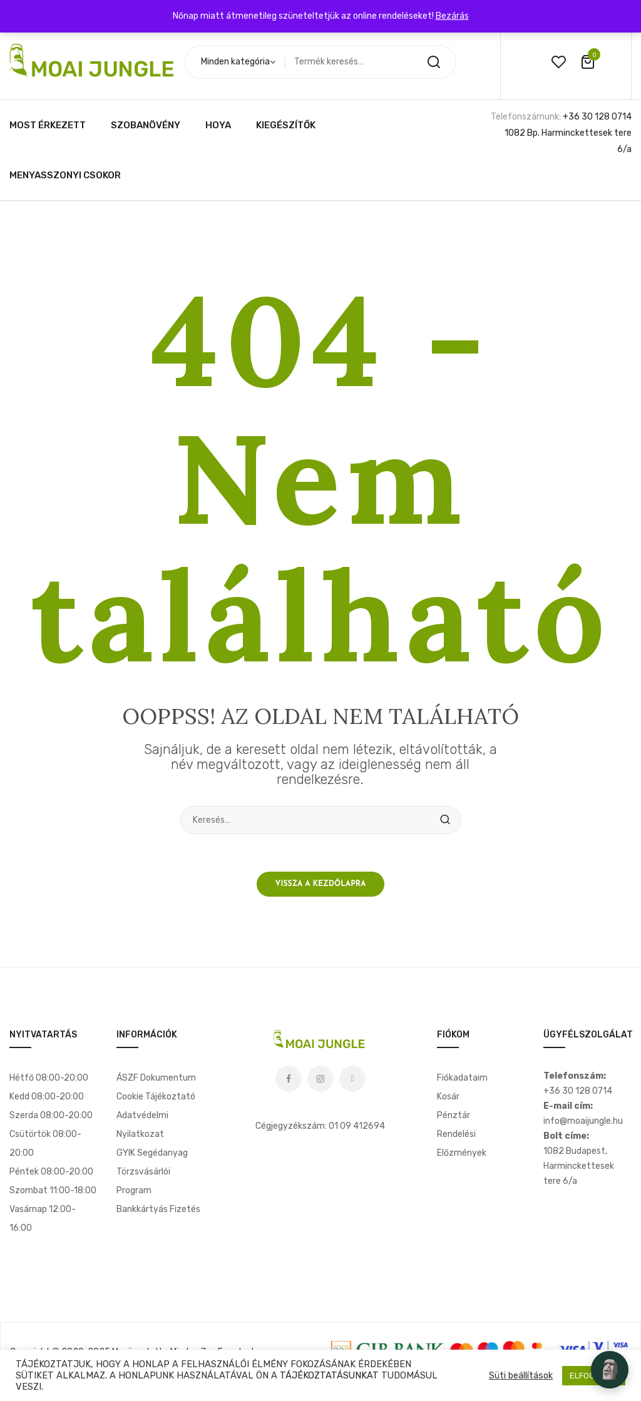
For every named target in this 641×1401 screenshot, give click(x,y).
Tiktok (352, 1079)
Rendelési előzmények (461, 1143)
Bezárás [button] (452, 16)
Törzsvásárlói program (143, 1181)
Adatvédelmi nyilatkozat (142, 1124)
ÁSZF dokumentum (156, 1077)
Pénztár (453, 1115)
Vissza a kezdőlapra (320, 884)
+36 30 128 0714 (597, 116)
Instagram (320, 1079)
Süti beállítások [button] (521, 1375)
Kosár (448, 1096)
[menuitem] (47, 125)
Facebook (288, 1079)
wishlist (558, 62)
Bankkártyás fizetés (158, 1209)
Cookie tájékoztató (155, 1096)
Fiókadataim (462, 1077)
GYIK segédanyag (152, 1153)
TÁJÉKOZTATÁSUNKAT (329, 1375)
